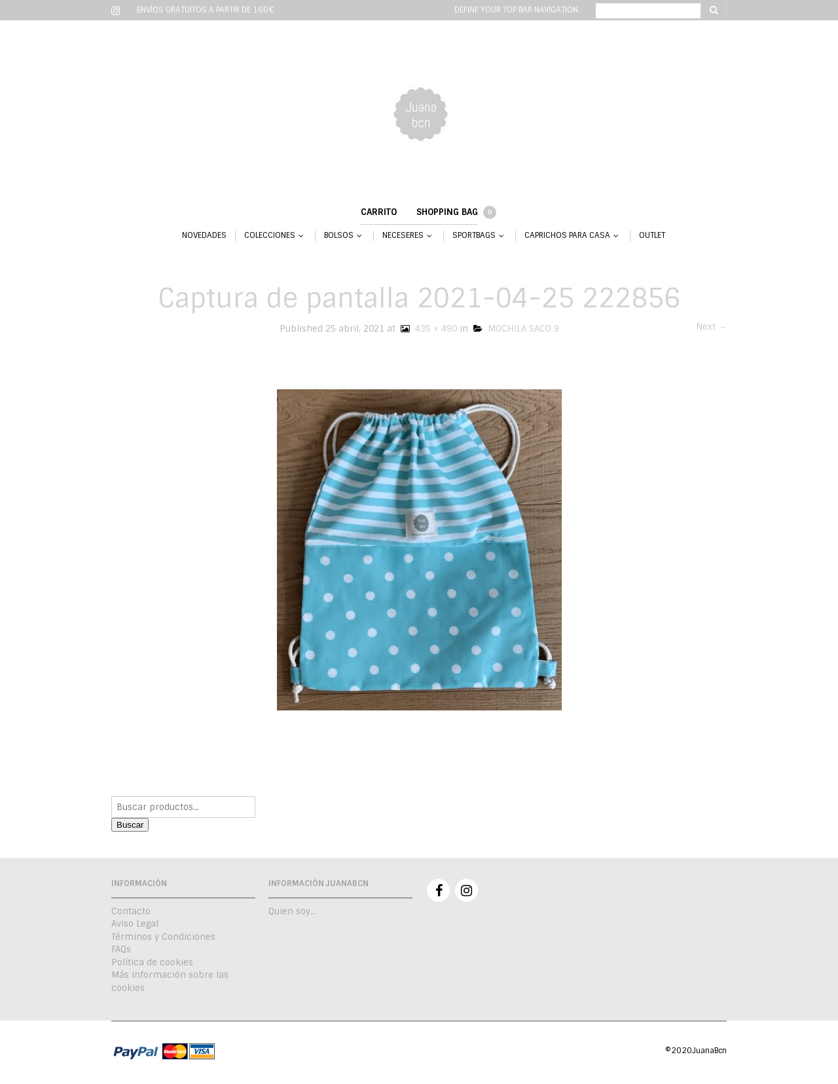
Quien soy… (292, 911)
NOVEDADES (204, 236)
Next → (711, 326)
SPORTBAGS (474, 236)
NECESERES (403, 236)
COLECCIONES (269, 236)
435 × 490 (427, 328)
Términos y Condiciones (163, 936)
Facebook (438, 890)
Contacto (131, 911)
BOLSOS (339, 236)
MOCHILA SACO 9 (516, 328)
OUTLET (652, 236)
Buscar (130, 825)
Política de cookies (152, 962)
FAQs (121, 949)
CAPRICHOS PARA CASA (567, 236)
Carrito (379, 212)
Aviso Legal (134, 923)
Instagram (466, 890)
